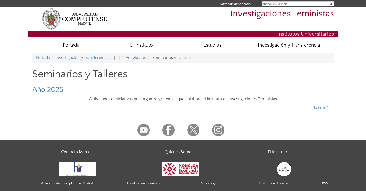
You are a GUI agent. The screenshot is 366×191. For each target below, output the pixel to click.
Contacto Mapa (75, 151)
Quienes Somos (178, 151)
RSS (325, 183)
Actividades (136, 57)
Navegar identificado (235, 4)
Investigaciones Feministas (282, 14)
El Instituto (141, 45)
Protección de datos (273, 183)
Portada (71, 45)
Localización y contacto (144, 183)
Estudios (212, 45)
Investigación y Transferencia (289, 45)
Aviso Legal (208, 183)
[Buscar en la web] (331, 3)
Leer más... (324, 107)
